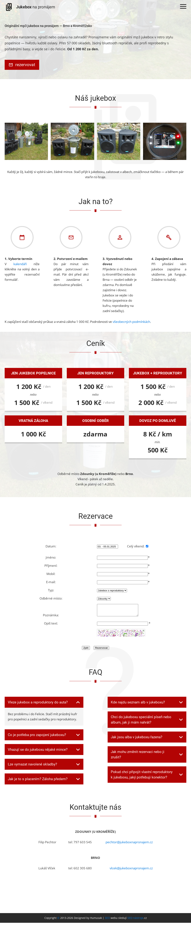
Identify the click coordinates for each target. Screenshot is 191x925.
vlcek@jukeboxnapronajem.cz (131, 870)
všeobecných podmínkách (131, 322)
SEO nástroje (135, 920)
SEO (107, 920)
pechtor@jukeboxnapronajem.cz (129, 844)
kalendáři (20, 264)
